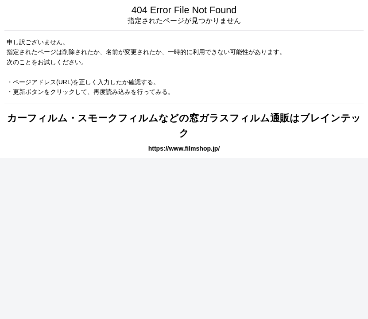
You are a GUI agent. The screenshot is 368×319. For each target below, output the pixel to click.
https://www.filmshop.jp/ (184, 148)
